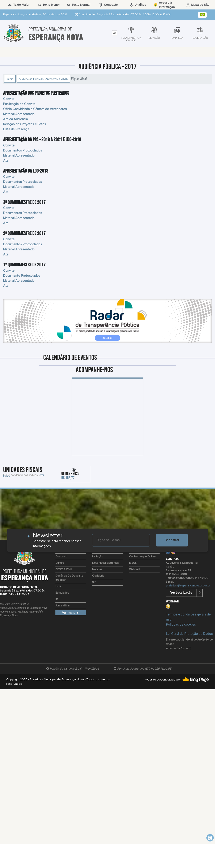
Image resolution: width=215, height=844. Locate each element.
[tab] (114, 33)
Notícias (97, 569)
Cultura (59, 563)
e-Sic (58, 586)
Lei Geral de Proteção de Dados (189, 634)
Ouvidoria (98, 575)
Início (10, 79)
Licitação (97, 556)
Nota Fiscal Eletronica (105, 563)
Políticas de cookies (181, 624)
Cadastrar (172, 540)
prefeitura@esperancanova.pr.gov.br (188, 585)
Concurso (61, 556)
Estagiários (62, 592)
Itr (56, 599)
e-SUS (133, 563)
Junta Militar (62, 605)
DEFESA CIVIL (63, 569)
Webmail (134, 569)
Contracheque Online (142, 556)
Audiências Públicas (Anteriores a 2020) (43, 79)
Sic (94, 582)
